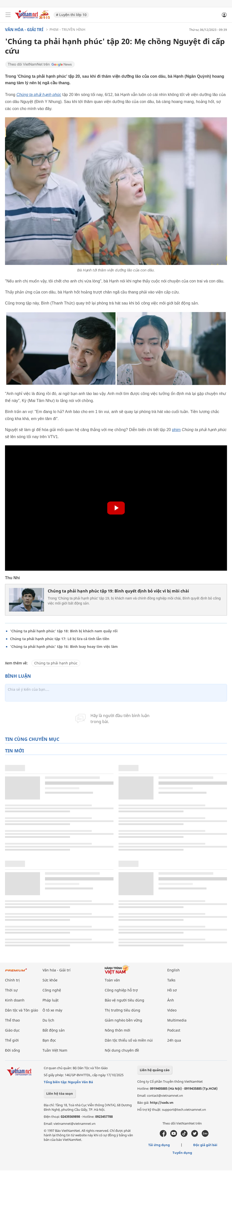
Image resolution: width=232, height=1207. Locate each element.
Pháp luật (50, 1000)
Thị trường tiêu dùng (122, 1010)
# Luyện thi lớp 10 (71, 14)
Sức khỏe (50, 980)
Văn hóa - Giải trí (24, 30)
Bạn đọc (49, 1040)
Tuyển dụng (182, 1152)
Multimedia (176, 1020)
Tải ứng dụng (159, 1145)
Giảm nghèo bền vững (123, 1020)
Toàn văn (112, 980)
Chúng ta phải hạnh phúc (56, 663)
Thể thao (12, 1020)
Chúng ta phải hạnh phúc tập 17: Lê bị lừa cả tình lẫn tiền (59, 638)
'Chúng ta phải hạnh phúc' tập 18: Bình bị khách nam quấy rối (64, 631)
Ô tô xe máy (52, 1010)
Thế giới (12, 1040)
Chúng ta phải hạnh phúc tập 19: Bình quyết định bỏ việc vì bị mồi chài (118, 591)
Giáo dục (12, 1030)
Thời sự (11, 990)
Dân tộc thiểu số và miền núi (129, 1040)
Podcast (173, 1030)
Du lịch (48, 1020)
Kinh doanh (14, 1000)
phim (176, 430)
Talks (171, 980)
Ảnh (170, 1000)
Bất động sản (53, 1030)
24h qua (174, 1040)
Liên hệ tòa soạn (59, 1093)
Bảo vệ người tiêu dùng (124, 1000)
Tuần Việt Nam (54, 1050)
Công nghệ (51, 990)
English (173, 970)
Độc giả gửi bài (205, 1145)
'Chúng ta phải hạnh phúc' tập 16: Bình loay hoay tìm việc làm (64, 646)
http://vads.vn (162, 1102)
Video (171, 1010)
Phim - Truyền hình (67, 29)
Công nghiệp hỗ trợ (121, 990)
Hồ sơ (172, 990)
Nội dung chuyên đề (122, 1050)
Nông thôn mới (117, 1030)
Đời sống (12, 1050)
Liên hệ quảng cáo (155, 1070)
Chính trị (12, 980)
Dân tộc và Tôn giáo (21, 1010)
